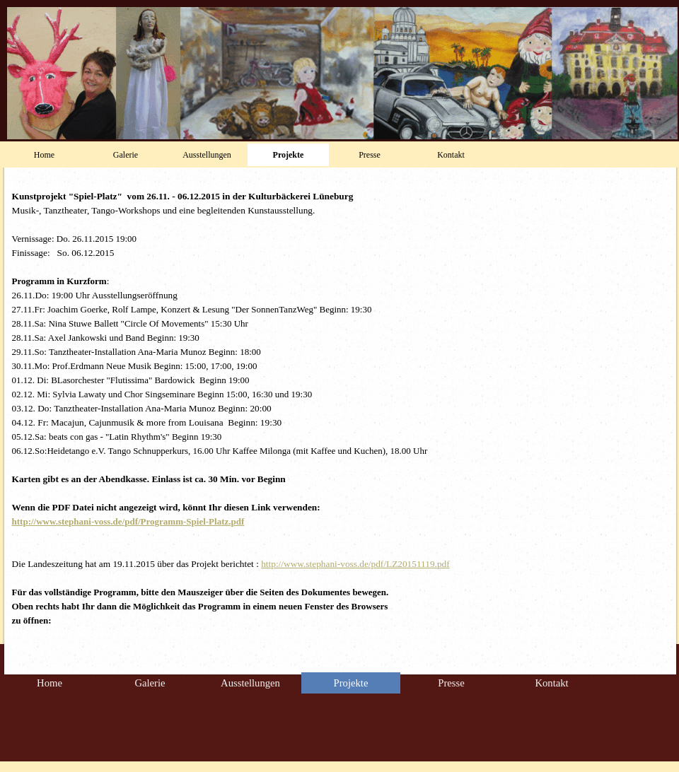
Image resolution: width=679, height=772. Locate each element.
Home (44, 155)
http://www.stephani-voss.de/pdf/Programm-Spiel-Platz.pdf (128, 521)
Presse (370, 155)
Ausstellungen (206, 155)
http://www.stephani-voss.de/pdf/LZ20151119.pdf (355, 563)
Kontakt (451, 155)
